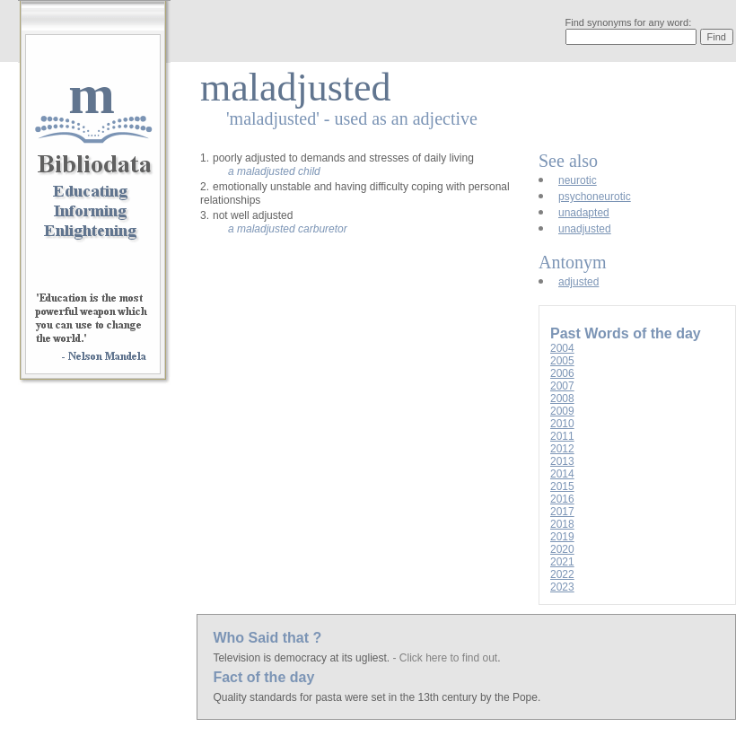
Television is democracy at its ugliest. (302, 658)
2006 (562, 373)
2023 (562, 587)
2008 (562, 398)
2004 (562, 348)
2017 (562, 511)
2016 (562, 499)
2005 (562, 361)
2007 (562, 386)
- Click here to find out (444, 658)
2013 (562, 461)
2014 (562, 474)
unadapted (583, 212)
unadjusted (584, 229)
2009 (562, 411)
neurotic (577, 180)
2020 (562, 549)
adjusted (578, 282)
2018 (562, 524)
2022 (562, 574)
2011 (562, 436)
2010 (562, 423)
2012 (562, 448)
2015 (562, 486)
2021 (562, 562)
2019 (562, 536)
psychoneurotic (594, 196)
